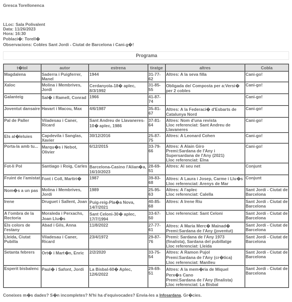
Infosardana (170, 295)
